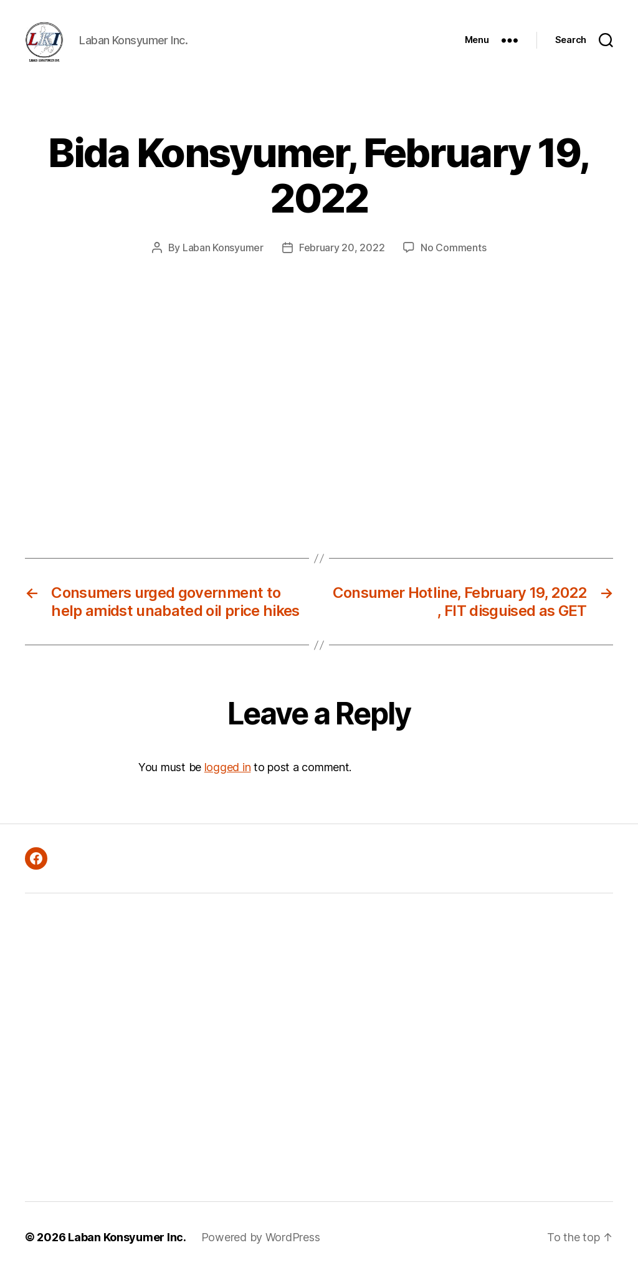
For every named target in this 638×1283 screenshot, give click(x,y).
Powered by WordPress (260, 1247)
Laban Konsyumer (223, 258)
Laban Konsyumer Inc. (127, 1247)
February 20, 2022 (341, 258)
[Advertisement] (178, 1058)
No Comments (453, 258)
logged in (227, 777)
